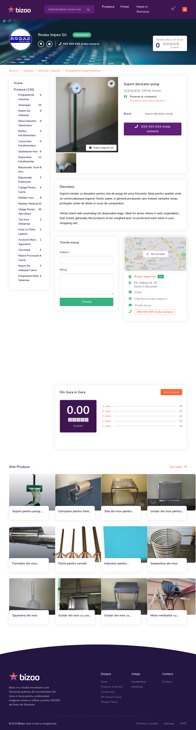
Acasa (18, 82)
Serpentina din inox (164, 562)
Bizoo (21, 722)
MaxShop (137, 685)
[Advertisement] (121, 352)
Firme (125, 6)
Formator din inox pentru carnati (24, 562)
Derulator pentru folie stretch (73, 510)
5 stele (106, 405)
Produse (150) (24, 88)
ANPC (183, 722)
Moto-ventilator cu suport (163, 614)
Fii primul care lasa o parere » (148, 99)
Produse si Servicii (112, 685)
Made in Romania (143, 8)
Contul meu (108, 690)
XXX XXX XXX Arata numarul (81, 43)
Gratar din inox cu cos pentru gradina (73, 614)
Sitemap (169, 722)
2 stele (106, 420)
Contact (167, 680)
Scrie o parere (171, 390)
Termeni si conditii (147, 722)
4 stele (106, 410)
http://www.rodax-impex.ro (151, 297)
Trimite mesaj (143, 304)
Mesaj (63, 268)
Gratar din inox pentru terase (165, 510)
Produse (109, 6)
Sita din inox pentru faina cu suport (118, 510)
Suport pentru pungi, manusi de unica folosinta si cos (26, 510)
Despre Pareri (109, 701)
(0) (180, 405)
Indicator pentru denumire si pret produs (115, 562)
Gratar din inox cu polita (116, 614)
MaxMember (138, 680)
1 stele (106, 424)
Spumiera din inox (25, 614)
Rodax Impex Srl (52, 33)
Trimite (86, 301)
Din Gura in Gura (111, 695)
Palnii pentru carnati (72, 562)
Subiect (64, 251)
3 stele (106, 415)
